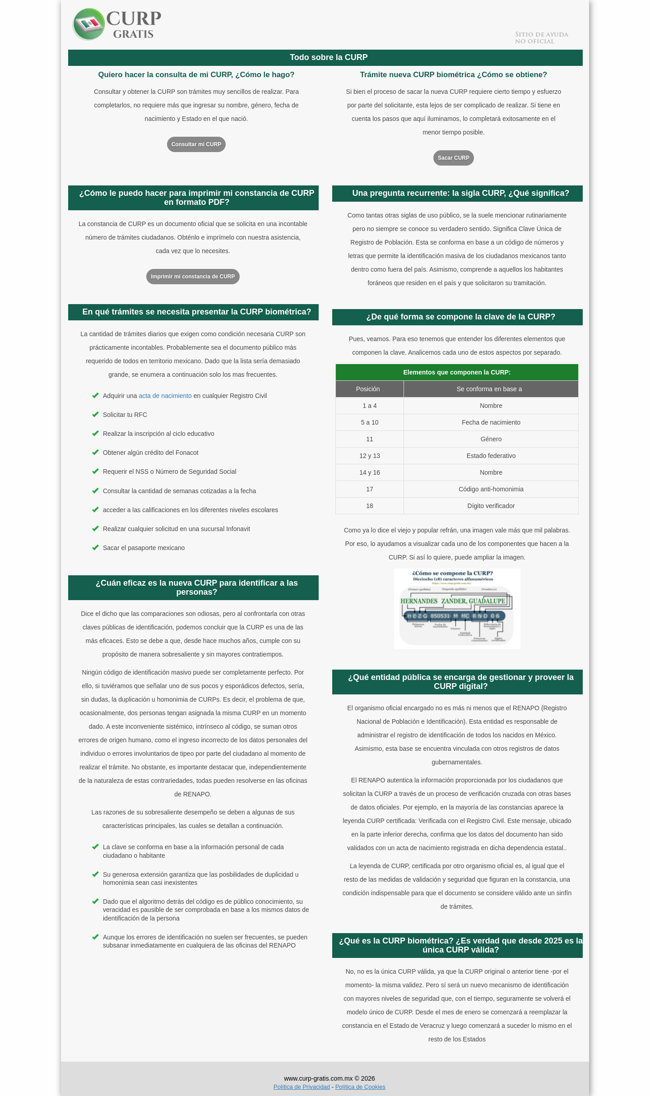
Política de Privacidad (302, 1086)
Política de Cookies (360, 1086)
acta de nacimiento (165, 395)
